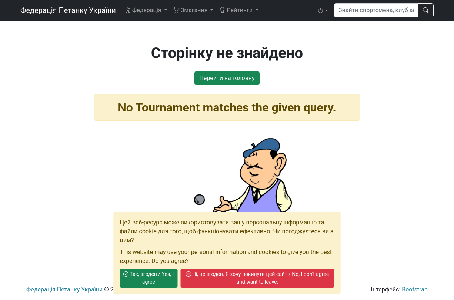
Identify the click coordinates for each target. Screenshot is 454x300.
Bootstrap (415, 289)
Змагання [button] (191, 10)
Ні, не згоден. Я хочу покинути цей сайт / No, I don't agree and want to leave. (257, 278)
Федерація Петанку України (68, 10)
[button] (322, 10)
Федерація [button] (144, 10)
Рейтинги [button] (236, 10)
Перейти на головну (226, 77)
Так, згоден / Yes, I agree (148, 278)
